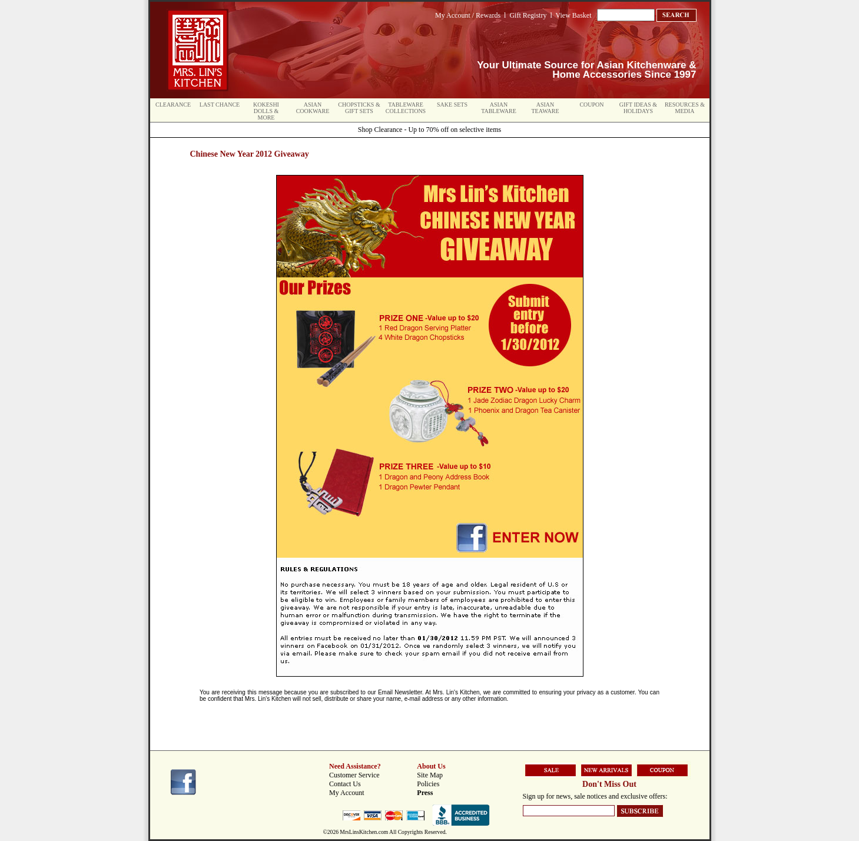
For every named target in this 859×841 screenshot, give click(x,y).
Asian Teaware (545, 107)
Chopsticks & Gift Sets (359, 107)
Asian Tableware (498, 107)
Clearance (173, 104)
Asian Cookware (313, 107)
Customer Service (354, 775)
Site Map (430, 775)
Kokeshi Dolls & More (266, 111)
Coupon (591, 104)
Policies (428, 784)
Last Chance (220, 104)
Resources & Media (685, 107)
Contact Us (345, 784)
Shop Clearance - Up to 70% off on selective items (429, 129)
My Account (346, 793)
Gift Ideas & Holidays (638, 107)
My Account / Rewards (467, 15)
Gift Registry (527, 15)
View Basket (574, 15)
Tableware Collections (406, 107)
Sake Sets (452, 104)
